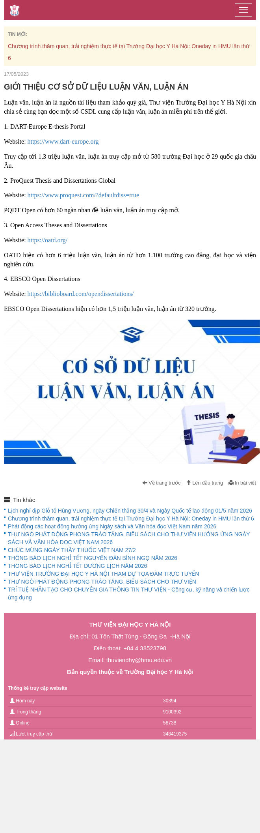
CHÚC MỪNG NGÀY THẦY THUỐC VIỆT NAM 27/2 (72, 550)
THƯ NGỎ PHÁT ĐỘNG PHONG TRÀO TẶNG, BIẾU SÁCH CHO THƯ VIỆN (102, 581)
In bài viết (242, 483)
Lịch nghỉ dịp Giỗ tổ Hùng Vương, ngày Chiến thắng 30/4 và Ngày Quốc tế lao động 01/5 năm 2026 (130, 510)
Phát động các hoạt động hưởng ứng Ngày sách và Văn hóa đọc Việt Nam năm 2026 (112, 526)
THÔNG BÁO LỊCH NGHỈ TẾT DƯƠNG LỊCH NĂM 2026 (77, 566)
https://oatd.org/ (47, 240)
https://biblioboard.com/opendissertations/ (81, 293)
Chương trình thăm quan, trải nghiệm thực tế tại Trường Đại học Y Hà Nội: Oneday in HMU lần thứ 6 (131, 518)
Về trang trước (161, 483)
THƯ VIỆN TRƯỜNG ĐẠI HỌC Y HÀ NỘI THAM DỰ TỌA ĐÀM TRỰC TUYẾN (103, 574)
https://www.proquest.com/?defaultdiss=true (83, 195)
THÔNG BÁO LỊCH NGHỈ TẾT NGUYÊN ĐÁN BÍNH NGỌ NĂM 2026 (92, 558)
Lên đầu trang (204, 483)
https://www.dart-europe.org (63, 141)
